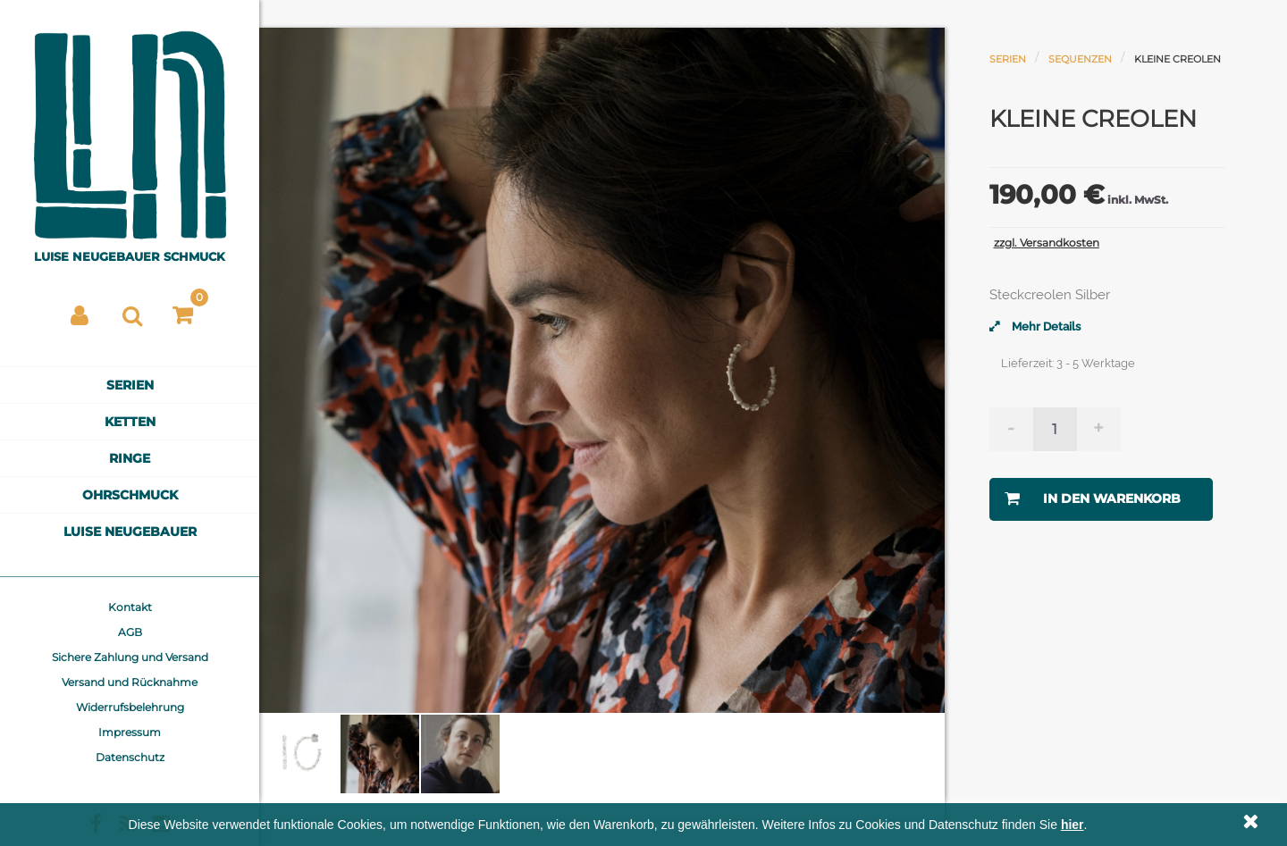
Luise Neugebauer (130, 532)
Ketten (130, 422)
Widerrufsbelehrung (130, 707)
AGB (130, 632)
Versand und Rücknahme (130, 682)
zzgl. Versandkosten (1046, 242)
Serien (130, 385)
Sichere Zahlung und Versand (130, 657)
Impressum (129, 732)
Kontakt (130, 607)
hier (1072, 824)
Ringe (129, 458)
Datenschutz (130, 757)
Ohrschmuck (130, 495)
